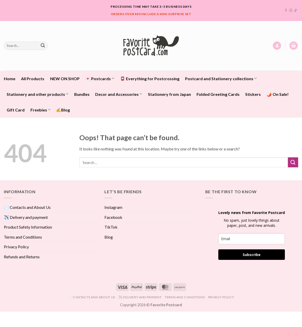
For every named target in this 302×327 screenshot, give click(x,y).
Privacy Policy (16, 246)
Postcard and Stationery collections (221, 78)
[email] (251, 238)
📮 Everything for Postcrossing (149, 78)
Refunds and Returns (22, 256)
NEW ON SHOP (65, 78)
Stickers (253, 94)
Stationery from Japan (169, 94)
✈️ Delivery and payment (26, 217)
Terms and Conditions (23, 236)
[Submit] (42, 45)
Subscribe (252, 254)
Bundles (82, 94)
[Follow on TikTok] (295, 10)
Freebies (40, 109)
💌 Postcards (99, 78)
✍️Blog (63, 109)
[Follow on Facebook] (285, 10)
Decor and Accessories (118, 93)
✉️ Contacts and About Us (27, 207)
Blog (108, 236)
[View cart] (293, 46)
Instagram (113, 207)
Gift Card (16, 109)
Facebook (113, 217)
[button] (277, 46)
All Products (32, 78)
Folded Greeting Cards (218, 94)
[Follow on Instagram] (290, 10)
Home (9, 78)
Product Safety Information (28, 226)
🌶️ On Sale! (278, 94)
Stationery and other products (37, 93)
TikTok (110, 226)
